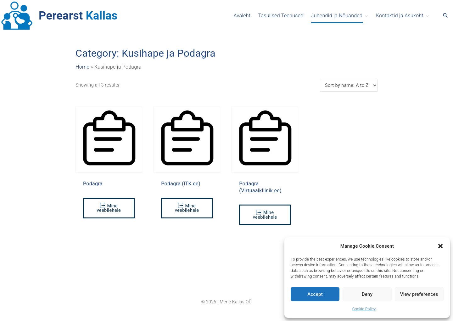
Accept (315, 294)
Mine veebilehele (109, 208)
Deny (367, 294)
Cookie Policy (364, 309)
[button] (440, 246)
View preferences (419, 294)
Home (82, 67)
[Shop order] (349, 85)
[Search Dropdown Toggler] (445, 15)
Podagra (93, 184)
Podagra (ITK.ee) (180, 184)
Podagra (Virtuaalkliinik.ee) (260, 187)
